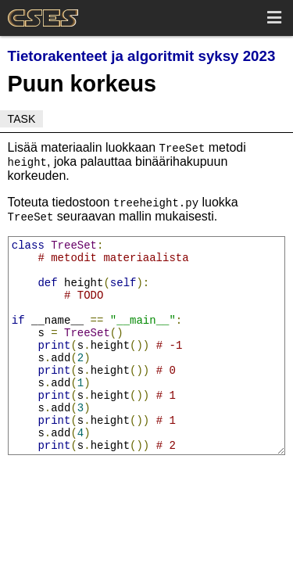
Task (22, 119)
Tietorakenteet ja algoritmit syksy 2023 (142, 56)
